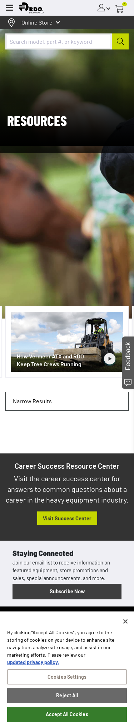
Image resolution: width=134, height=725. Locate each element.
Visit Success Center (67, 518)
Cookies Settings (67, 679)
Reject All (67, 698)
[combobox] (67, 41)
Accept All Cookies (67, 716)
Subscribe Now (67, 591)
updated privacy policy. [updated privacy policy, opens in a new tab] (33, 664)
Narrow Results (32, 401)
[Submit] (120, 41)
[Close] (125, 623)
